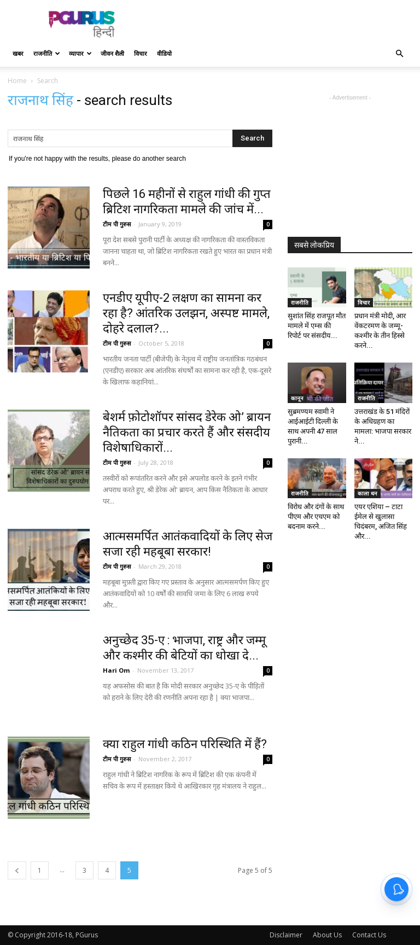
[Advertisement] (284, 24)
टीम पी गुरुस (117, 224)
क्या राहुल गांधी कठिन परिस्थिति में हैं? (185, 744)
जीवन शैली (112, 53)
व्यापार (80, 53)
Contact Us (369, 935)
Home (17, 80)
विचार (140, 53)
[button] (399, 54)
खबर (18, 53)
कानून (297, 398)
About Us (327, 935)
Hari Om (116, 670)
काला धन (367, 493)
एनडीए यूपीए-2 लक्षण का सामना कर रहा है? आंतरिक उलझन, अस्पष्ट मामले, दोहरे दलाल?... (186, 313)
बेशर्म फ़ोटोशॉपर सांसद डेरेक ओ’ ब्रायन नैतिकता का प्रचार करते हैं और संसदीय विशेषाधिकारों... (187, 432)
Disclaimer (286, 935)
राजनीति (46, 53)
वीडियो (164, 53)
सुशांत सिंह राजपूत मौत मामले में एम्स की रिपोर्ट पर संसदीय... (317, 326)
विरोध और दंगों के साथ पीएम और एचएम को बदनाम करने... (316, 516)
